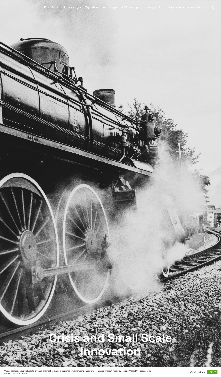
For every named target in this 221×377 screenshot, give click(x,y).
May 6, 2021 (119, 363)
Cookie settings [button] (197, 372)
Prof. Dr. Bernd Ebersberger (62, 7)
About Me (194, 7)
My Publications (95, 7)
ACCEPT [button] (212, 372)
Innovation (100, 325)
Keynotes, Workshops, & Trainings (133, 7)
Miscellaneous (118, 325)
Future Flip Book (170, 7)
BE (103, 363)
